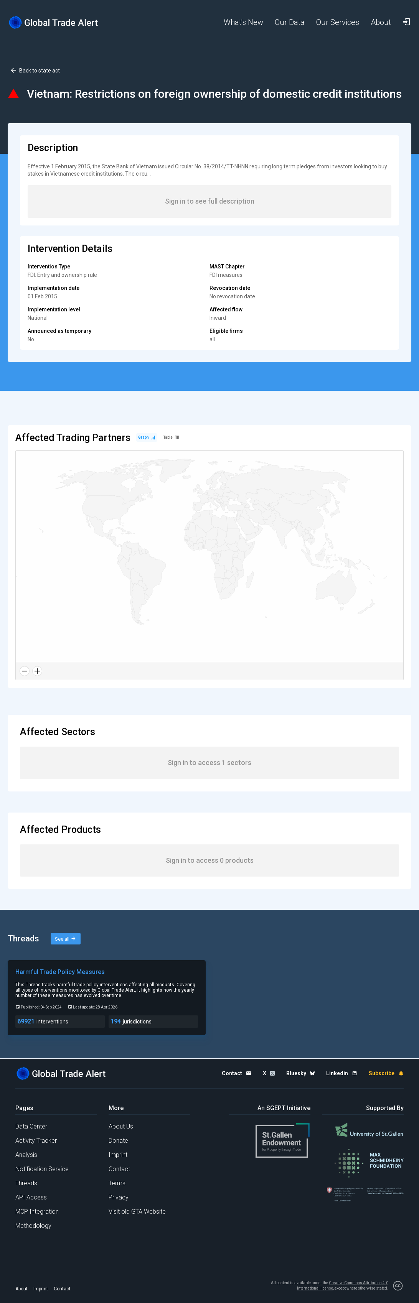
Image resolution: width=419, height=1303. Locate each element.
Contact (119, 1169)
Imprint (118, 1154)
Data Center (31, 1126)
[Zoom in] (37, 671)
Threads (26, 1183)
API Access (31, 1197)
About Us (121, 1126)
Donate (118, 1140)
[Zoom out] (25, 671)
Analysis (26, 1154)
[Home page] (54, 22)
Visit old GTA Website (137, 1211)
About (21, 1288)
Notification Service (42, 1169)
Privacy (119, 1197)
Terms (117, 1183)
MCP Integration (37, 1211)
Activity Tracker (36, 1140)
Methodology (33, 1225)
